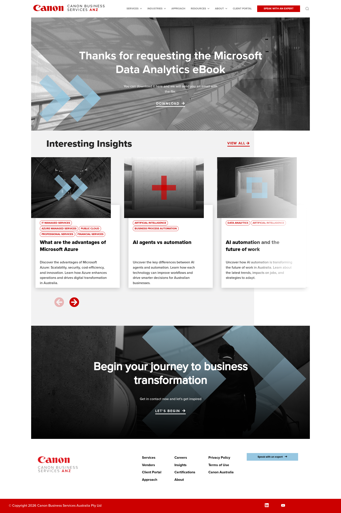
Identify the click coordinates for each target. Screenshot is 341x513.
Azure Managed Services (59, 228)
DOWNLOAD (167, 103)
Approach (178, 8)
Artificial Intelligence (150, 223)
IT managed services (56, 223)
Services (132, 8)
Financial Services (90, 234)
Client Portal (242, 8)
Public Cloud (90, 228)
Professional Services (57, 234)
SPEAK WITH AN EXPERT (279, 8)
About (219, 8)
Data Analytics (238, 223)
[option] (77, 224)
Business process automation (156, 228)
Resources (198, 8)
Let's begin (167, 411)
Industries (154, 8)
